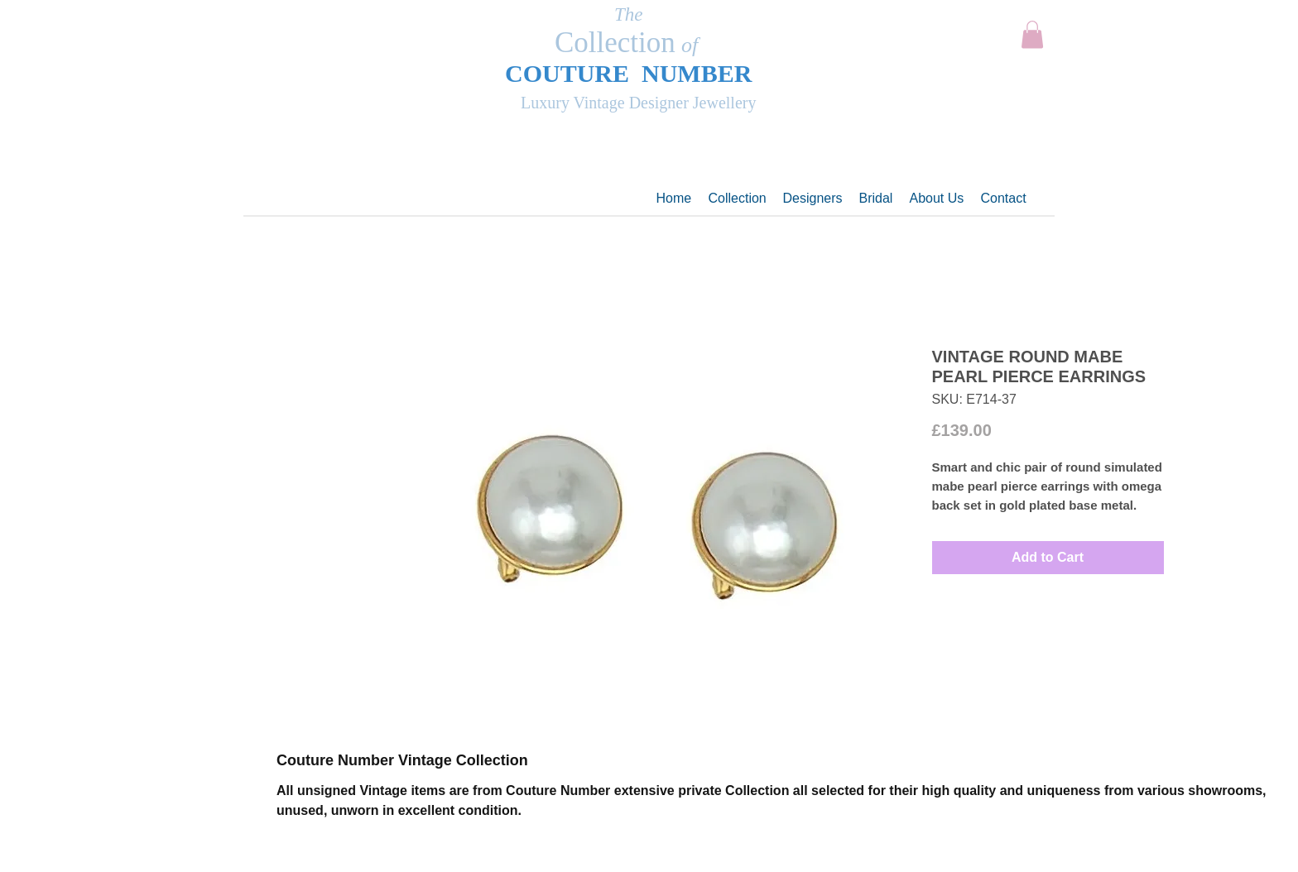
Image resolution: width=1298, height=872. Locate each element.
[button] (1032, 34)
